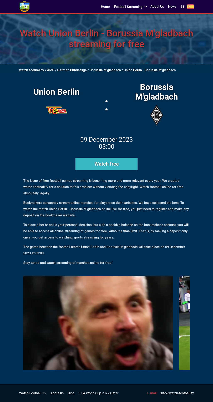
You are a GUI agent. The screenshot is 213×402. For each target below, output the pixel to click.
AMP (50, 70)
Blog (71, 393)
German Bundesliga (72, 70)
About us (57, 393)
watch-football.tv (31, 70)
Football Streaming (128, 7)
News (172, 7)
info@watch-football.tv (177, 393)
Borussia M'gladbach (105, 70)
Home (105, 7)
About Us (157, 7)
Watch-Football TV (32, 393)
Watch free (106, 164)
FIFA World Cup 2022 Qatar (98, 393)
